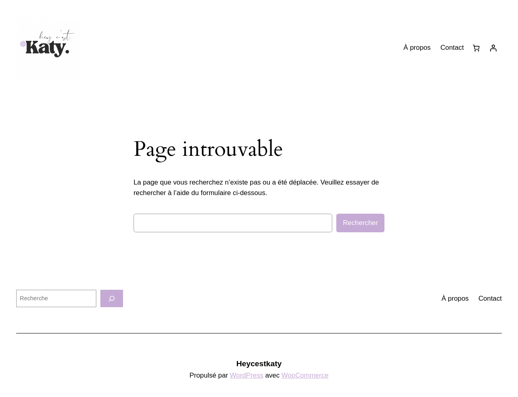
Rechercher (360, 223)
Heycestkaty (259, 363)
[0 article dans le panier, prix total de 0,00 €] (476, 48)
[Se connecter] (493, 48)
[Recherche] (111, 298)
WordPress (246, 375)
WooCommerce (305, 375)
